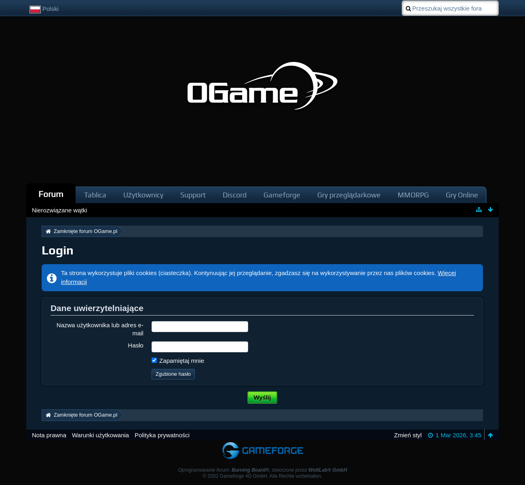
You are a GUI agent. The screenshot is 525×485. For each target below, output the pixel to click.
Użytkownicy (143, 195)
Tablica (95, 195)
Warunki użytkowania (100, 435)
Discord (235, 195)
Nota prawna (49, 435)
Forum (50, 194)
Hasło (135, 345)
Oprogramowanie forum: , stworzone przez (262, 470)
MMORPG (413, 195)
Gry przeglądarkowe (349, 195)
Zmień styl (408, 435)
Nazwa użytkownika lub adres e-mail (100, 329)
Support (193, 195)
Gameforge (282, 195)
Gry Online (462, 195)
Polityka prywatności (162, 435)
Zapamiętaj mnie (178, 360)
